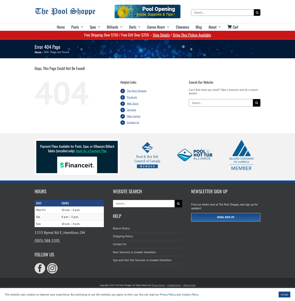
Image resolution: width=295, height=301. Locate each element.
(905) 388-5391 (47, 240)
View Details (161, 35)
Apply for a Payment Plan (91, 150)
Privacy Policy (158, 285)
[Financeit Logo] (77, 158)
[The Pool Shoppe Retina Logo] (65, 9)
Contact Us (133, 122)
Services (131, 109)
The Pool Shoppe (136, 90)
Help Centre (133, 116)
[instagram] (52, 268)
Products (132, 97)
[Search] (257, 12)
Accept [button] (284, 294)
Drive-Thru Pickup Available (192, 35)
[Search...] (222, 12)
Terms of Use (189, 285)
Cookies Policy (174, 285)
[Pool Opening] (147, 6)
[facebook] (40, 268)
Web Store (132, 103)
